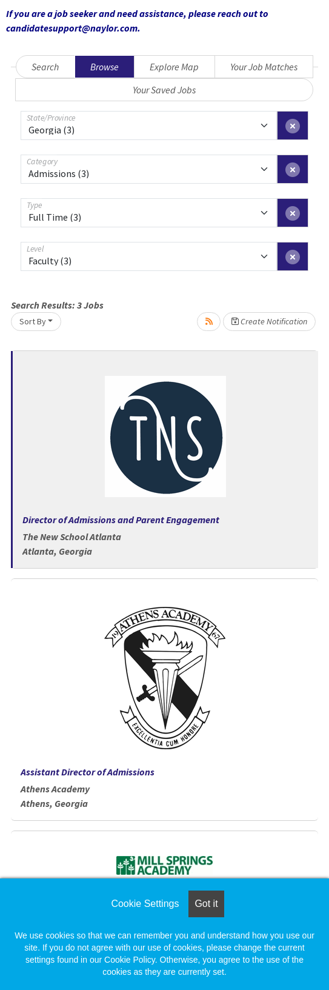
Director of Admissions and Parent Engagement (120, 519)
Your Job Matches (263, 67)
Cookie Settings (145, 903)
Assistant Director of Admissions (88, 772)
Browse (104, 67)
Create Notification (269, 321)
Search (45, 67)
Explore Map (174, 67)
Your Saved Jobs (164, 90)
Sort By (32, 321)
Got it (206, 903)
